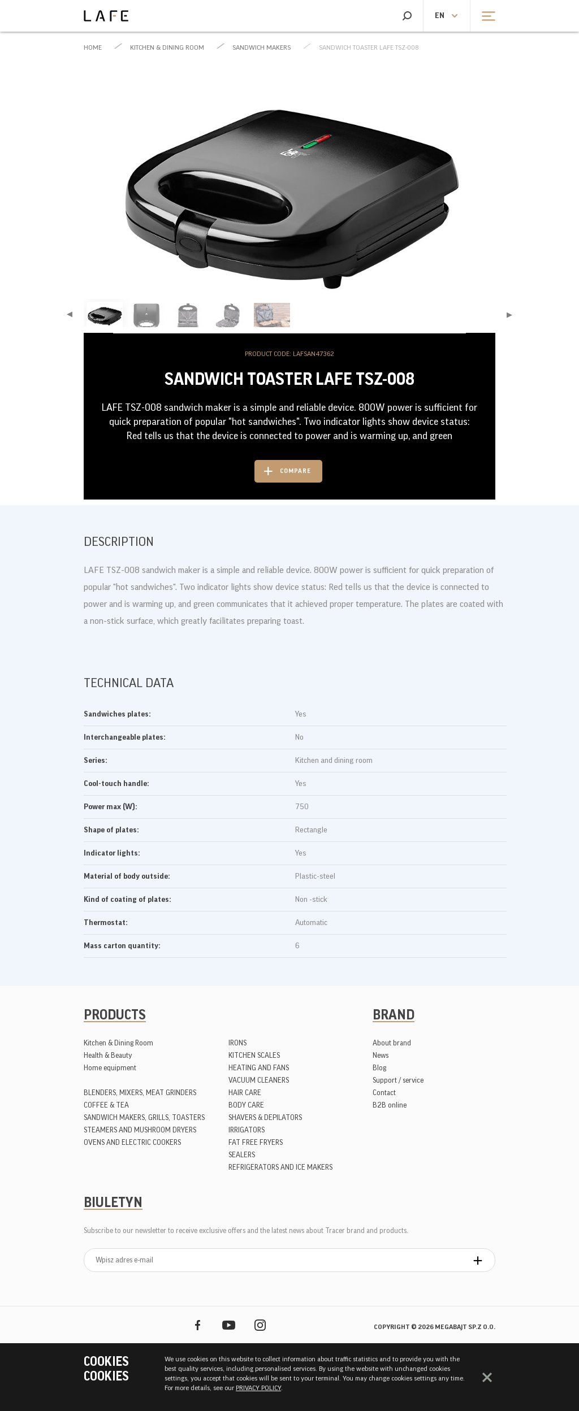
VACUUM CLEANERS (258, 1080)
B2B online (390, 1105)
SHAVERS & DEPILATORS (265, 1117)
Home (93, 47)
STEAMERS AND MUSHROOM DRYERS (140, 1130)
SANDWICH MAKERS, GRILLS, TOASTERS (144, 1117)
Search (407, 16)
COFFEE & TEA (106, 1105)
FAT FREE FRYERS (255, 1142)
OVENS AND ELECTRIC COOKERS (132, 1142)
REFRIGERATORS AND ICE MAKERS (280, 1167)
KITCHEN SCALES (254, 1055)
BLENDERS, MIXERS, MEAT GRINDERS (140, 1092)
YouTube (229, 1325)
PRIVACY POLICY (258, 1387)
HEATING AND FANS (258, 1067)
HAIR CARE (244, 1092)
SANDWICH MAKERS (261, 47)
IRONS (237, 1043)
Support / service (398, 1080)
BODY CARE (246, 1105)
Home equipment (110, 1067)
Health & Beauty (108, 1055)
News (380, 1055)
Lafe (106, 16)
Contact (384, 1092)
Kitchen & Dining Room (167, 47)
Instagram (260, 1325)
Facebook (198, 1325)
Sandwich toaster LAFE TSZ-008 (369, 47)
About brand (392, 1043)
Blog (379, 1067)
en (439, 16)
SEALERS (241, 1154)
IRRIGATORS (246, 1130)
